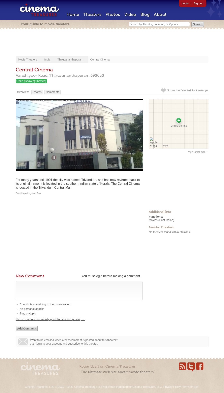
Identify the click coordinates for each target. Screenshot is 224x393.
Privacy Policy (171, 386)
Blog (145, 14)
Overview (23, 92)
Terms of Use (190, 386)
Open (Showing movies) (31, 81)
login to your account (49, 347)
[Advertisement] (112, 43)
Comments (52, 92)
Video (130, 14)
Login (185, 3)
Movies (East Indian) (161, 220)
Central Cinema (100, 59)
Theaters (92, 14)
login (99, 276)
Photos (113, 14)
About (160, 14)
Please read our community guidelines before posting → (50, 323)
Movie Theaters (27, 59)
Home (72, 14)
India (47, 59)
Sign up (198, 3)
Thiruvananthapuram (70, 59)
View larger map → (198, 152)
